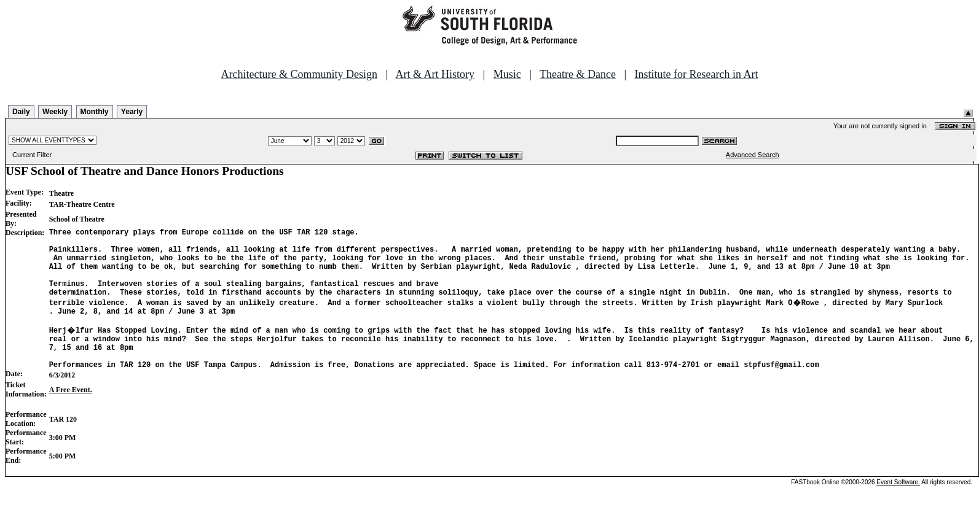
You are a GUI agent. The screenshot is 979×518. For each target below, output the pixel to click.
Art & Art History (435, 74)
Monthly (95, 111)
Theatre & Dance (578, 74)
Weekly (55, 111)
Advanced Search (752, 154)
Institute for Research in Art (696, 74)
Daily (21, 111)
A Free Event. (70, 415)
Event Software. (898, 507)
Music (507, 74)
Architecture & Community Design (299, 74)
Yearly (132, 111)
